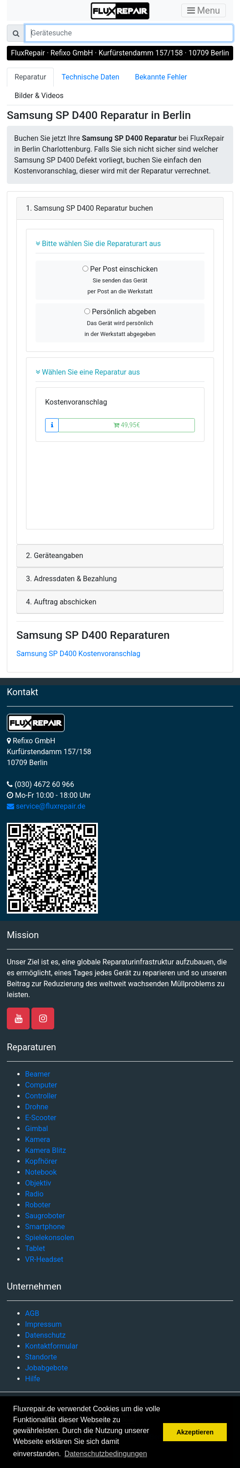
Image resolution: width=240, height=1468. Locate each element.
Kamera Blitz (45, 1150)
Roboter (38, 1205)
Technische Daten (90, 77)
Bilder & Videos (39, 95)
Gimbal (36, 1128)
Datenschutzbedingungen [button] (105, 1454)
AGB (32, 1313)
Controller (41, 1096)
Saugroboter (45, 1215)
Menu (203, 10)
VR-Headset (44, 1259)
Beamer (37, 1074)
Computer (41, 1085)
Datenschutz (45, 1335)
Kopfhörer (41, 1161)
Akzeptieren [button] (195, 1432)
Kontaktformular (51, 1346)
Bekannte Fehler (161, 77)
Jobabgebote (46, 1368)
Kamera (37, 1139)
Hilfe (32, 1378)
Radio (34, 1194)
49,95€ (126, 425)
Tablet (35, 1248)
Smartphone (45, 1226)
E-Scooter (40, 1117)
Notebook (41, 1172)
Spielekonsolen (49, 1237)
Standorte (41, 1357)
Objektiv (38, 1183)
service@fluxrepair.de (46, 806)
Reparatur (30, 77)
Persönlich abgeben (120, 322)
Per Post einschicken (120, 280)
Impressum (43, 1324)
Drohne (36, 1106)
